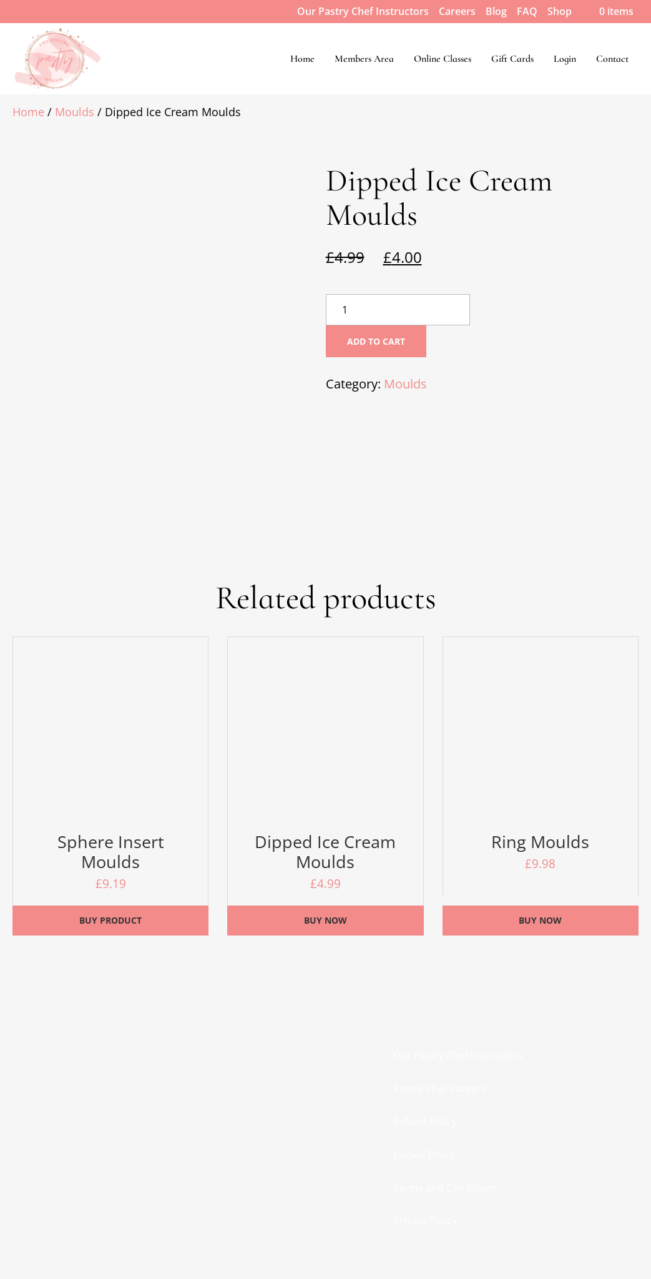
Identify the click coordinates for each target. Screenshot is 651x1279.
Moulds (74, 111)
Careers (457, 11)
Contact (612, 58)
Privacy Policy (425, 1220)
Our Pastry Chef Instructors (363, 11)
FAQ (527, 11)
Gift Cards (512, 58)
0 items (608, 11)
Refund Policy (425, 1121)
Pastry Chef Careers (439, 1088)
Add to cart (376, 341)
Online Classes (442, 58)
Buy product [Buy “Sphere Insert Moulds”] (110, 920)
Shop (559, 11)
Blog (496, 11)
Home (302, 58)
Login (565, 58)
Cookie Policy (424, 1155)
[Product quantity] (398, 309)
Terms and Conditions (445, 1188)
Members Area (364, 58)
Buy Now (325, 920)
